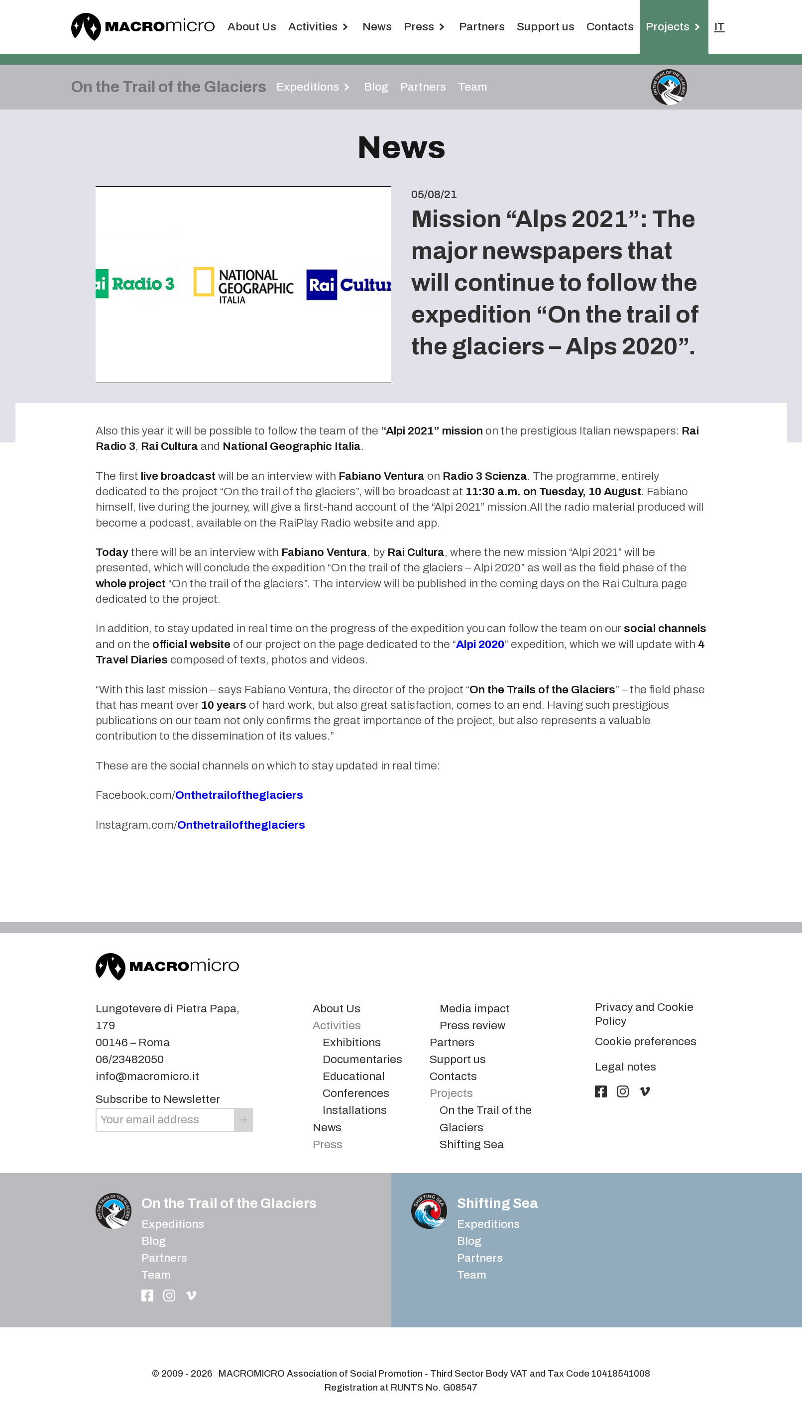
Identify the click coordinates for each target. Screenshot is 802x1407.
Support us (545, 26)
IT (719, 26)
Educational (354, 1062)
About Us (252, 26)
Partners (482, 26)
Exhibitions (352, 1028)
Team (472, 87)
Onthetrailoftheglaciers (239, 781)
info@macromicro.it (147, 1062)
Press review (472, 1011)
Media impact (475, 994)
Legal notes (625, 1053)
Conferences (356, 1079)
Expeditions (172, 1210)
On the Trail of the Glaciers (229, 1189)
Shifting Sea (472, 1130)
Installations (355, 1096)
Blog (376, 87)
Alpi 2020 (480, 630)
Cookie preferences (645, 1027)
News (377, 26)
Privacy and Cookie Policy (644, 1000)
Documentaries (362, 1045)
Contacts (610, 26)
